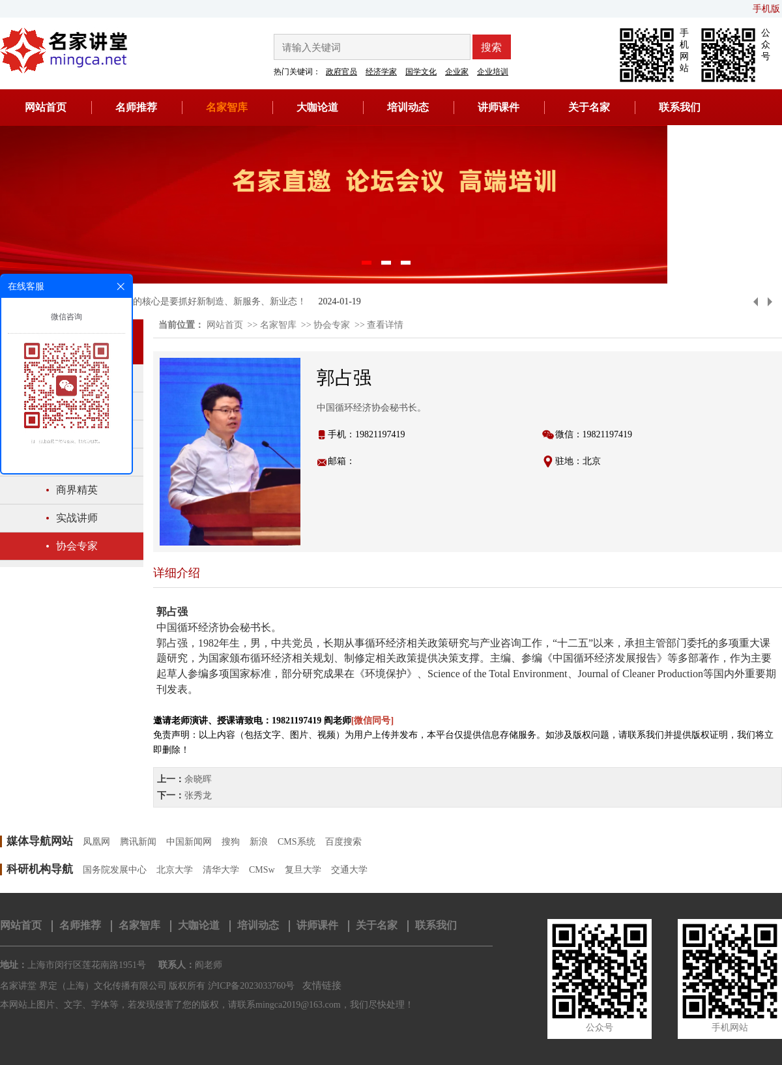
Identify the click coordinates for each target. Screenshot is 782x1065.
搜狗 (231, 842)
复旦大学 (303, 870)
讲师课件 (498, 107)
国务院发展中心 (115, 870)
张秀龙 (198, 795)
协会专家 (77, 545)
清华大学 (221, 870)
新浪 (259, 842)
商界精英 (77, 489)
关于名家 (589, 107)
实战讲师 (77, 517)
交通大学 (349, 870)
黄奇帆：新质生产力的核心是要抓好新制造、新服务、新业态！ (178, 301)
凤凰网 (96, 842)
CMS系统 (296, 842)
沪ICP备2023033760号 (251, 986)
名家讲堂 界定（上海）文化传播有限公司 (83, 986)
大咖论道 (317, 107)
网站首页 (45, 107)
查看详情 (385, 325)
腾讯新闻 (138, 842)
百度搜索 (343, 842)
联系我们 (680, 107)
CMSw (262, 870)
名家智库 (227, 107)
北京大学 (174, 870)
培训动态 (408, 107)
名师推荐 (136, 107)
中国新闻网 (189, 842)
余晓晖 (198, 779)
